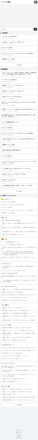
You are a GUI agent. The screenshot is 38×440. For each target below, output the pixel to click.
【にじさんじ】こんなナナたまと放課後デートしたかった (15, 355)
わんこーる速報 (7, 324)
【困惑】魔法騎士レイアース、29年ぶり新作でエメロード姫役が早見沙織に (19, 231)
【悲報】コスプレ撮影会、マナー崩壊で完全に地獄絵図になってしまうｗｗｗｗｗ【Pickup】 (19, 371)
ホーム (2, 26)
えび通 (9, 123)
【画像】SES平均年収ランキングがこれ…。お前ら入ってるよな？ (17, 327)
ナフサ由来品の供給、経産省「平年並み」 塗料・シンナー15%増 (17, 185)
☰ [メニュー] (36, 2)
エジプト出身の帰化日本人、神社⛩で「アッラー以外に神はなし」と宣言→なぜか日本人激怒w (19, 281)
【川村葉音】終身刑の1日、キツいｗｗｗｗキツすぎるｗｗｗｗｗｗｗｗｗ (18, 400)
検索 (35, 29)
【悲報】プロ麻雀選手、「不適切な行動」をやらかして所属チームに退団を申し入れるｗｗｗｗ (19, 334)
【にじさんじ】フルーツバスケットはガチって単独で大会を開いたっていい (19, 350)
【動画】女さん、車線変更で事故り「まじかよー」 (13, 234)
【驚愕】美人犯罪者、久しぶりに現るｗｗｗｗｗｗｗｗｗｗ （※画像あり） (19, 320)
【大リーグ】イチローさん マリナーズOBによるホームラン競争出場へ (17, 53)
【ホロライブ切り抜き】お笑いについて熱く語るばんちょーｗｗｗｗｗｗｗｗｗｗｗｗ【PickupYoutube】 (19, 375)
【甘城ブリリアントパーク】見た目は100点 (11, 96)
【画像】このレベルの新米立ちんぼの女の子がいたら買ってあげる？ (17, 389)
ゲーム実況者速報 (11, 105)
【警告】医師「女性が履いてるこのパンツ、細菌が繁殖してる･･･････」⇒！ (19, 310)
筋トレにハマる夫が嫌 (7, 47)
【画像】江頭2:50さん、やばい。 (9, 394)
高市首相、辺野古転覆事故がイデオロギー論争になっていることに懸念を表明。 (19, 276)
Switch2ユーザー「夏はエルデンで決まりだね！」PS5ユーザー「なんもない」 (18, 258)
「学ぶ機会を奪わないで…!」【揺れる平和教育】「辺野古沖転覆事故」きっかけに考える (19, 267)
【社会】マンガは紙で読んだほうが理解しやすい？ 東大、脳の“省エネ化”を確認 (19, 248)
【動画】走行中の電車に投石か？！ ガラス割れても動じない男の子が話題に (19, 397)
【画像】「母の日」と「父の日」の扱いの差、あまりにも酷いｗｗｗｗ (18, 337)
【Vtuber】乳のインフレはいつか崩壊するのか (12, 353)
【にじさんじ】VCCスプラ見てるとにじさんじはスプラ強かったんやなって (19, 347)
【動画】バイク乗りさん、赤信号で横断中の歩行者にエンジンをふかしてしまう (19, 224)
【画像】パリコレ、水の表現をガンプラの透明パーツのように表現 (17, 391)
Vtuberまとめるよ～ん (9, 344)
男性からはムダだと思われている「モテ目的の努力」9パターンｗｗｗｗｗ (18, 294)
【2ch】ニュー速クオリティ (13, 111)
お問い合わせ (19, 437)
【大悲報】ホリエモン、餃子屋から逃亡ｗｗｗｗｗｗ (14, 378)
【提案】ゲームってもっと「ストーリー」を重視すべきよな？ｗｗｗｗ (18, 330)
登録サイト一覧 (19, 432)
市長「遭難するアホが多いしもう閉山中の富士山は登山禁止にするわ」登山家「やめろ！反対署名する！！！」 (19, 367)
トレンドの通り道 (11, 75)
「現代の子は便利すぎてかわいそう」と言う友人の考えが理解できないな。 (19, 138)
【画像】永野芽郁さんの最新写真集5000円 (11, 150)
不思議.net (10, 87)
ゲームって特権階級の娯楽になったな (10, 122)
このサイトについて (19, 430)
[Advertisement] (19, 15)
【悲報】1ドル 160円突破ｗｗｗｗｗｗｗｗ (11, 381)
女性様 (9, 140)
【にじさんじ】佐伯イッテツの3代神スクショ (12, 358)
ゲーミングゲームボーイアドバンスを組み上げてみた (14, 270)
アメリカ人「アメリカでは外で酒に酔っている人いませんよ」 (16, 297)
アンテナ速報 (5, 2)
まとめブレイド (11, 38)
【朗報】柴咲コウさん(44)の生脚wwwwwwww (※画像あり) (15, 313)
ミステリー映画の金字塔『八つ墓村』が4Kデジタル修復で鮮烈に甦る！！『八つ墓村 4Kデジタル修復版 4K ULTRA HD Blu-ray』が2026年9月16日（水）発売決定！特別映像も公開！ (18, 253)
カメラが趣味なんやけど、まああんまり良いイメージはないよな (16, 168)
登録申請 (19, 435)
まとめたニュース (8, 263)
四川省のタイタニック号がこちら (9, 179)
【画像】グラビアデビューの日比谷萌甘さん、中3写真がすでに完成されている (19, 228)
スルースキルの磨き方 (7, 155)
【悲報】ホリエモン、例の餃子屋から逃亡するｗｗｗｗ (14, 340)
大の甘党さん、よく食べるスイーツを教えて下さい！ (14, 42)
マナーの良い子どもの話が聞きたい (10, 36)
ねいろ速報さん (11, 98)
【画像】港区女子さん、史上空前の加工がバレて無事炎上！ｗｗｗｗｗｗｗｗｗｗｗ (19, 316)
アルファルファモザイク (13, 118)
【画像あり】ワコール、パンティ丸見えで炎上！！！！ (14, 85)
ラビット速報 (7, 386)
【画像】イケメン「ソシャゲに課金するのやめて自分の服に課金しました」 (19, 109)
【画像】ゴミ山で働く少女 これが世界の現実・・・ (14, 292)
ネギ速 (9, 151)
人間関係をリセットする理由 (8, 59)
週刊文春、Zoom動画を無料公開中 (9, 273)
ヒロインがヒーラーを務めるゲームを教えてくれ (13, 244)
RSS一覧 (19, 434)
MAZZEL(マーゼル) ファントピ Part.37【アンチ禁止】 (14, 174)
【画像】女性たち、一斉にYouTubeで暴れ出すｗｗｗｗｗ (15, 300)
